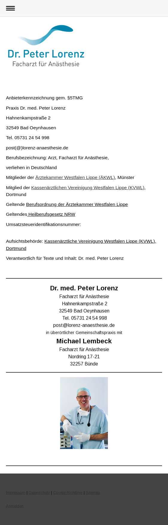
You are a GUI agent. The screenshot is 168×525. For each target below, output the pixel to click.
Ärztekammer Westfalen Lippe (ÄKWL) (75, 177)
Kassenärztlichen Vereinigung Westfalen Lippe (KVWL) (87, 187)
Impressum (15, 492)
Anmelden (15, 506)
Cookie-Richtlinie (68, 492)
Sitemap (93, 492)
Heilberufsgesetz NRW (51, 214)
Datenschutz (39, 492)
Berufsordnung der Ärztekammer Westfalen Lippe (77, 204)
